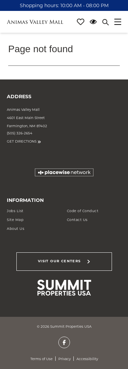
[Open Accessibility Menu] (93, 22)
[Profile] (80, 22)
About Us (15, 228)
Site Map (15, 220)
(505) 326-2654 (19, 133)
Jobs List (15, 211)
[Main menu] (117, 21)
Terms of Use (41, 359)
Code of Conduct (83, 211)
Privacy (64, 359)
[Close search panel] (105, 22)
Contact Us (77, 220)
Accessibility (87, 359)
